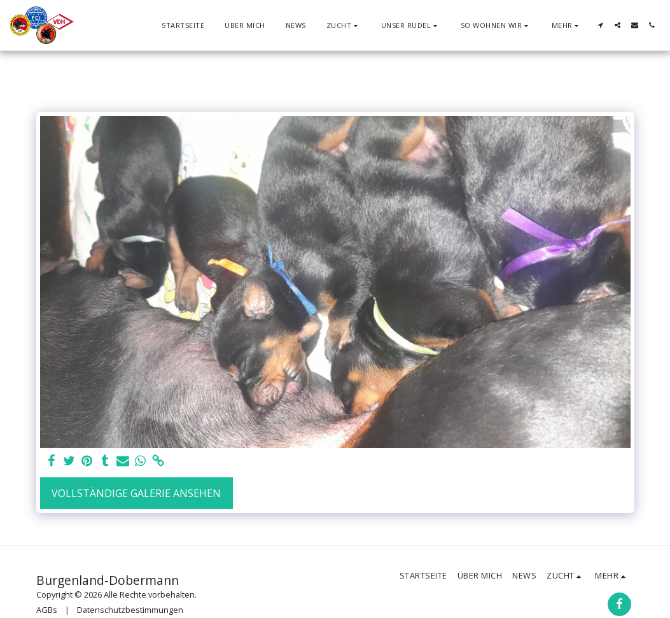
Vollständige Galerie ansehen (136, 493)
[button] (343, 25)
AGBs (46, 609)
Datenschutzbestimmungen (130, 609)
